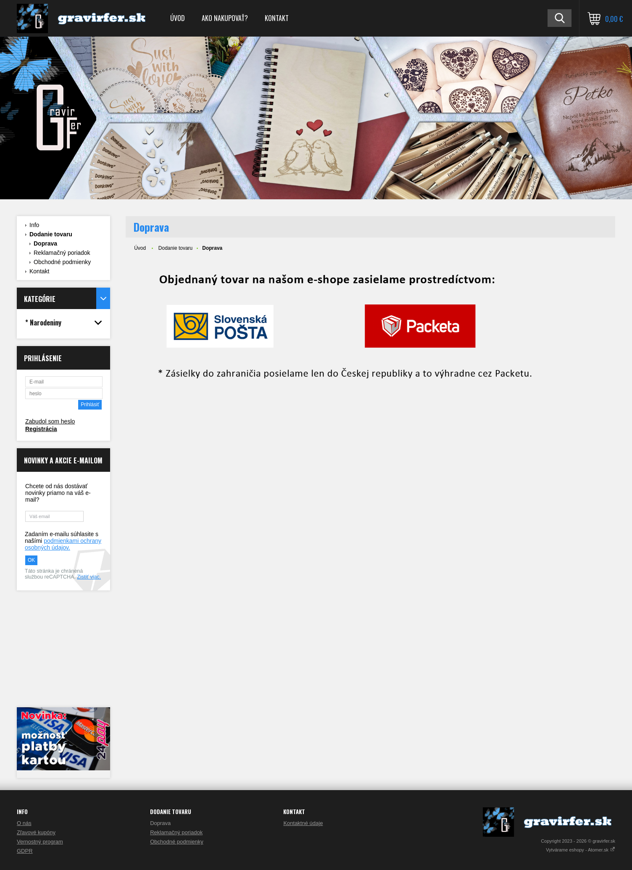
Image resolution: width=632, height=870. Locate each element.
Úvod (177, 18)
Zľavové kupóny (36, 832)
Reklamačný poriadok (62, 252)
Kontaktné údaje (303, 823)
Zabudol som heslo (50, 421)
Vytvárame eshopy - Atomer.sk (580, 849)
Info (34, 225)
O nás (24, 823)
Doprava (45, 243)
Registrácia (41, 429)
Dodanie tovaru (50, 234)
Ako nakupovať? (225, 18)
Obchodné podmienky (62, 262)
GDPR (25, 851)
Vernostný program (40, 841)
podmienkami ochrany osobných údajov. (63, 544)
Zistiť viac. (89, 577)
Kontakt (277, 18)
